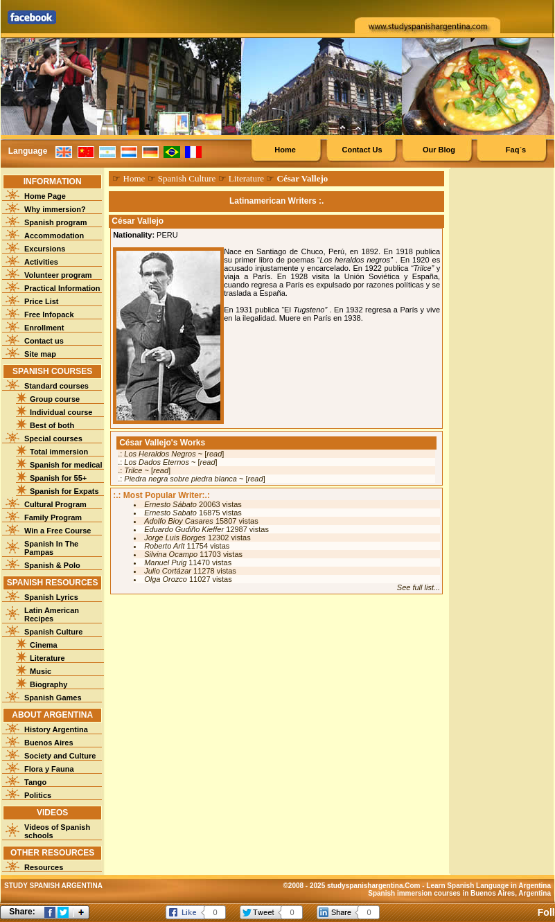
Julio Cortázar (167, 571)
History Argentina (56, 729)
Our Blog (439, 149)
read (214, 454)
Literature (47, 658)
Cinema (44, 645)
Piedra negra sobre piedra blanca (180, 479)
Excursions (44, 249)
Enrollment (44, 327)
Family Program (53, 517)
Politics (37, 795)
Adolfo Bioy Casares (178, 521)
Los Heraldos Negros (159, 454)
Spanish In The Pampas (51, 548)
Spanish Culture (53, 632)
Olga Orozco (165, 579)
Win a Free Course (57, 530)
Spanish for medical (66, 465)
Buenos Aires (48, 742)
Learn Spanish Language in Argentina (488, 885)
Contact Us (362, 149)
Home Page (45, 196)
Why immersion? (55, 209)
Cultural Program (55, 504)
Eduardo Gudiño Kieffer (184, 529)
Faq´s (516, 149)
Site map (40, 354)
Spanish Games (53, 697)
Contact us (44, 341)
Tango (35, 782)
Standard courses (56, 386)
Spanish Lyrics (51, 597)
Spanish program (55, 222)
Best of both (52, 425)
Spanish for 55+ (58, 478)
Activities (41, 262)
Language (28, 151)
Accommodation (54, 235)
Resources (43, 867)
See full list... (418, 587)
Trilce (133, 470)
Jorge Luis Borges (175, 537)
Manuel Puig (165, 562)
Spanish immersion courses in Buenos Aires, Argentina (459, 893)
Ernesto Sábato (170, 504)
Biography (48, 684)
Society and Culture (60, 756)
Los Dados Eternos (156, 462)
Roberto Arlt (164, 546)
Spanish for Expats (64, 491)
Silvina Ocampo (170, 554)
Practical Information (62, 288)
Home (285, 149)
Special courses (53, 438)
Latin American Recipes (51, 614)
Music (40, 671)
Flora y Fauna (49, 769)
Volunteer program (58, 275)
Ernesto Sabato (170, 512)
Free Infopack (49, 314)
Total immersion (59, 451)
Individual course (61, 412)
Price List (41, 301)
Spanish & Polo (52, 565)
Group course (55, 399)
